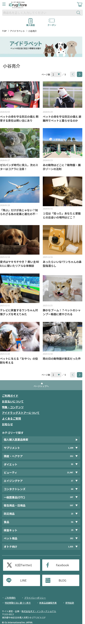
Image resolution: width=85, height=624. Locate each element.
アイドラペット (17, 30)
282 (71, 538)
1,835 (70, 546)
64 (72, 489)
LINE (23, 580)
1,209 (70, 447)
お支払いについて (13, 401)
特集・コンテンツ (13, 407)
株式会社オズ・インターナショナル (38, 611)
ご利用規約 (10, 597)
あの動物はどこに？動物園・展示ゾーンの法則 (62, 167)
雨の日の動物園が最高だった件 (62, 358)
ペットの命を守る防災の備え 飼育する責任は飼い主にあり (19, 118)
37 (72, 480)
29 (72, 530)
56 (72, 522)
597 (71, 505)
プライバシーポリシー (35, 597)
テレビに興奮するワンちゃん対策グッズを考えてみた (19, 312)
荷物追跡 (69, 602)
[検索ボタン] (79, 13)
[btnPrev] (72, 74)
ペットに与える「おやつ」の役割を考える (19, 360)
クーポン (51, 23)
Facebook (62, 565)
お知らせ (7, 424)
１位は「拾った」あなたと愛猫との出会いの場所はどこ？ (62, 215)
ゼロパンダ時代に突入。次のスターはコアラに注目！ (19, 167)
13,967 (70, 472)
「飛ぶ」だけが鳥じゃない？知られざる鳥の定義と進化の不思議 (19, 212)
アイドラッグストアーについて (21, 413)
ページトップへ (41, 386)
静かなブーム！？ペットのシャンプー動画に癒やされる (62, 312)
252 (71, 456)
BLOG (62, 580)
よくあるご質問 (11, 418)
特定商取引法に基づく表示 (18, 602)
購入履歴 (30, 23)
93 (72, 464)
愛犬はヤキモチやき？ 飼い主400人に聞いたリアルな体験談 (19, 264)
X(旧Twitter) (23, 565)
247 (71, 497)
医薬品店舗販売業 (48, 602)
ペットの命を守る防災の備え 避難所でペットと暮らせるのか (62, 118)
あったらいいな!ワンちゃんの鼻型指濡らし (62, 264)
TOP (4, 30)
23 (72, 513)
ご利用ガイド (10, 395)
